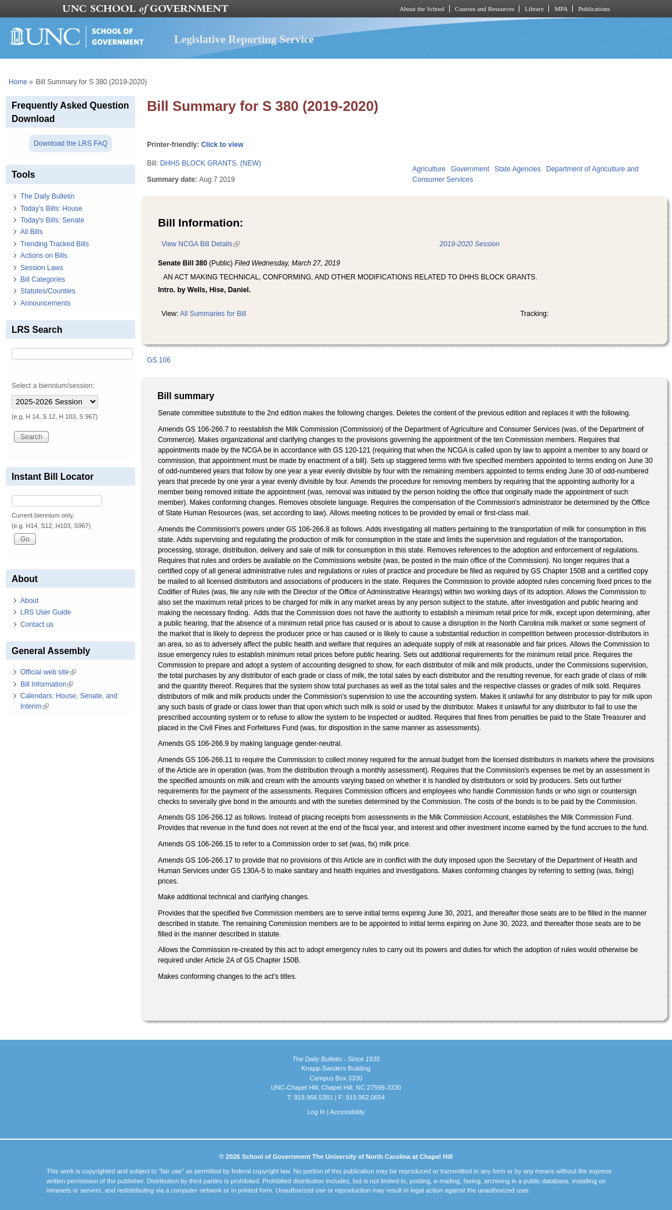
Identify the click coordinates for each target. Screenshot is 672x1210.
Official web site (48, 672)
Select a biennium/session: (53, 386)
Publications (594, 8)
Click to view (222, 145)
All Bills (31, 232)
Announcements (45, 303)
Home (18, 82)
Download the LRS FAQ (70, 143)
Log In (316, 1111)
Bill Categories (42, 279)
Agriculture (429, 169)
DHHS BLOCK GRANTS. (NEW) (210, 163)
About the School (422, 8)
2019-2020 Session (469, 244)
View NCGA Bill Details (200, 244)
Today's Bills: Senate (52, 220)
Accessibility (347, 1111)
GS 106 (159, 360)
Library (534, 8)
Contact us (36, 624)
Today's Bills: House (51, 208)
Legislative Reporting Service (244, 39)
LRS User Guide (45, 612)
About (29, 601)
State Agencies (517, 169)
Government (470, 169)
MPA (561, 8)
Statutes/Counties (47, 291)
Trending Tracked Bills (54, 244)
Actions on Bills (43, 256)
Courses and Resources (484, 8)
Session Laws (41, 268)
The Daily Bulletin (47, 196)
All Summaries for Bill (213, 314)
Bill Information (46, 684)
